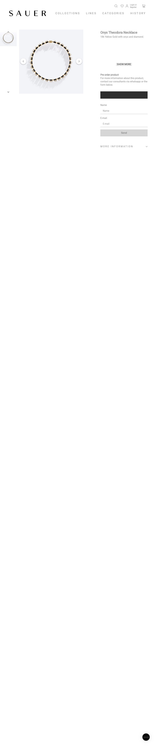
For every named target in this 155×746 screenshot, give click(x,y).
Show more (124, 64)
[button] (51, 62)
